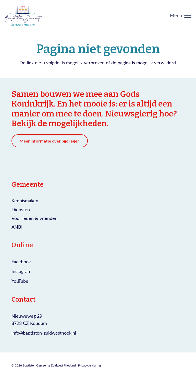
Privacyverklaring (89, 365)
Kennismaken (24, 200)
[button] (180, 15)
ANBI (16, 227)
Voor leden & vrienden (34, 218)
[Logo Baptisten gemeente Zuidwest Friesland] (23, 15)
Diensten (20, 209)
